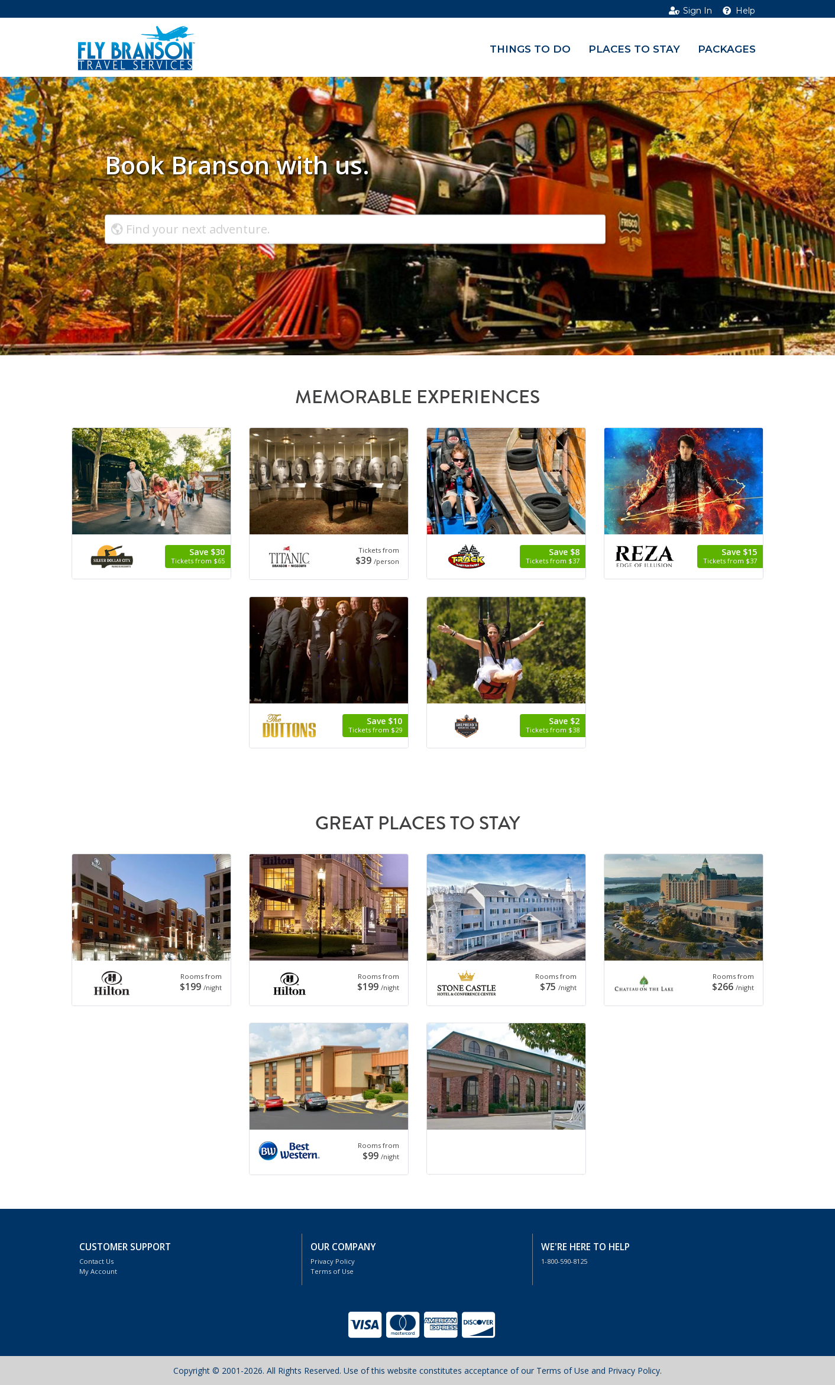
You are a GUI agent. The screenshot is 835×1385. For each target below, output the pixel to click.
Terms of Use (332, 1271)
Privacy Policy (332, 1261)
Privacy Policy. (635, 1370)
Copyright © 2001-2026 (218, 1370)
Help (738, 11)
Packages (727, 49)
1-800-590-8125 (564, 1261)
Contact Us (96, 1261)
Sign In (690, 11)
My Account (98, 1271)
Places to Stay (634, 49)
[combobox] (355, 229)
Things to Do (530, 49)
